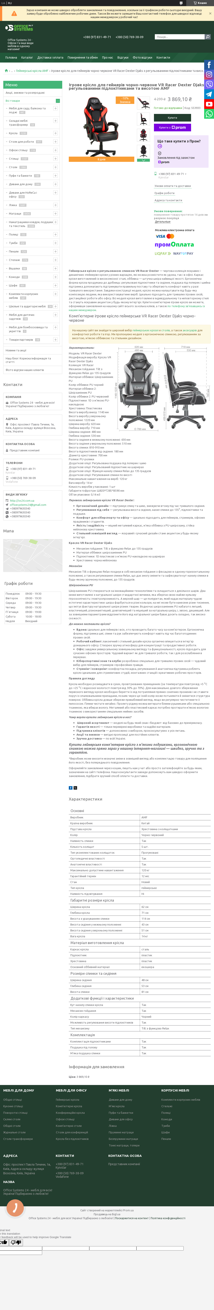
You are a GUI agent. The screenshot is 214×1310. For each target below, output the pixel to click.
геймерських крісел (146, 330)
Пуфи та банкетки (121, 1112)
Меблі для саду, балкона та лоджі (27, 110)
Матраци (15, 213)
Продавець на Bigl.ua (107, 1214)
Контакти (163, 57)
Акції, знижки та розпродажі (25, 92)
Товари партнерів (21, 339)
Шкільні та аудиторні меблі (27, 306)
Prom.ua (128, 1210)
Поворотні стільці (15, 1112)
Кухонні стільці (13, 1106)
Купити (172, 117)
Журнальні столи (14, 1132)
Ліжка (13, 204)
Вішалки (14, 268)
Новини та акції (16, 350)
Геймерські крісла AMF (32, 71)
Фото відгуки (142, 57)
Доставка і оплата (50, 57)
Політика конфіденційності (168, 1218)
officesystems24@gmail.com (28, 504)
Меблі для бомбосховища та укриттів (28, 329)
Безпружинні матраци (123, 1138)
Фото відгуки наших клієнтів (25, 369)
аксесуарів (190, 330)
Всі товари (13, 100)
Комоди (14, 276)
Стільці (14, 158)
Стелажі (14, 259)
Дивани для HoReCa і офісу (23, 194)
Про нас (107, 57)
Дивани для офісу (121, 1119)
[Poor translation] (16, 1242)
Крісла (13, 133)
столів (165, 330)
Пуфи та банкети (20, 175)
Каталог (27, 57)
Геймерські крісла (67, 1099)
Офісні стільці (18, 150)
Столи (13, 167)
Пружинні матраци (121, 1132)
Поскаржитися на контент (132, 1218)
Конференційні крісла (70, 1112)
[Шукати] (208, 36)
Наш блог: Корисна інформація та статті (28, 360)
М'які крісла (116, 1106)
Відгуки (122, 57)
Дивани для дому (20, 184)
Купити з (172, 128)
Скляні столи (11, 1119)
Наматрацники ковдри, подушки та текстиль (31, 223)
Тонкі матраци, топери (124, 1145)
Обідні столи (12, 1125)
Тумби (13, 242)
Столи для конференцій (72, 1132)
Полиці (13, 234)
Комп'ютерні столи (69, 1125)
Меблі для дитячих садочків (22, 316)
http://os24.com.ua (22, 500)
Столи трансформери (18, 1138)
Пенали (14, 251)
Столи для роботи (21, 141)
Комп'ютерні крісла (69, 1106)
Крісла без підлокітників (72, 1138)
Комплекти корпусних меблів (23, 295)
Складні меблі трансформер (18, 122)
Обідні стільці (12, 1099)
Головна (11, 57)
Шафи (13, 285)
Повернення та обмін (83, 57)
